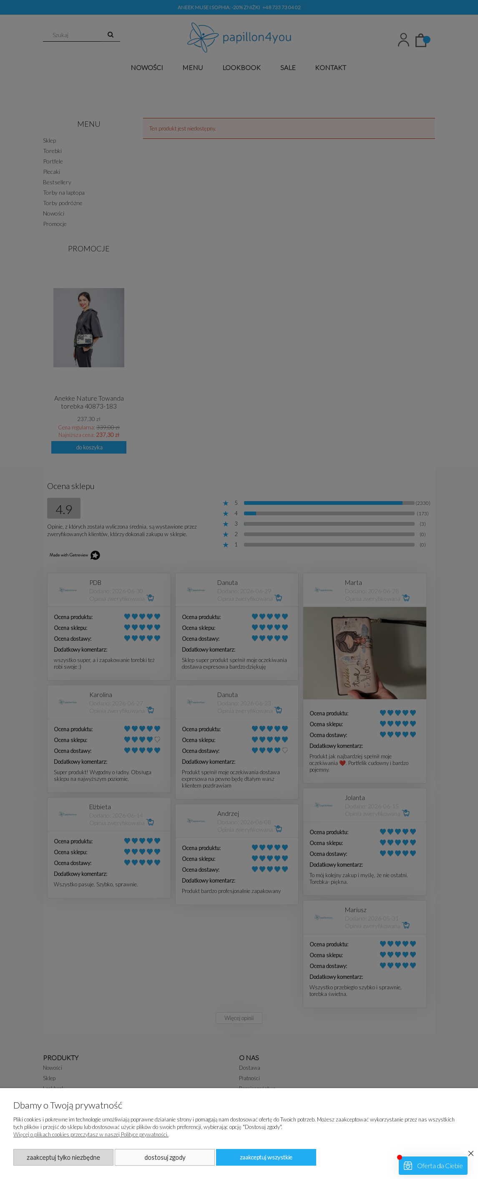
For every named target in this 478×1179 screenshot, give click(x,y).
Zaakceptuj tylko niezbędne (63, 1157)
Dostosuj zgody (164, 1157)
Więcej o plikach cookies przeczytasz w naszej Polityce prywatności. (91, 1134)
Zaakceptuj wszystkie (266, 1157)
